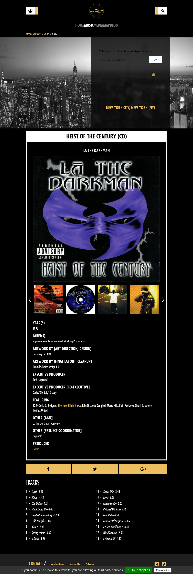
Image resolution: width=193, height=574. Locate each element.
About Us (75, 564)
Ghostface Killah (65, 405)
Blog (114, 25)
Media (98, 25)
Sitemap (90, 564)
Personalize (162, 570)
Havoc (78, 405)
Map (106, 25)
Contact (36, 563)
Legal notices (57, 564)
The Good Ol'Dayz (33, 34)
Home (79, 25)
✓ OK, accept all (138, 570)
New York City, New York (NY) (130, 108)
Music (89, 25)
